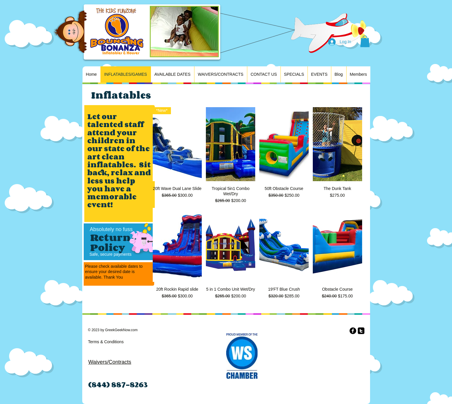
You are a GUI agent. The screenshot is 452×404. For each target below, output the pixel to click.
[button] (365, 41)
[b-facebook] (352, 330)
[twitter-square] (361, 330)
